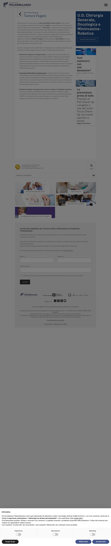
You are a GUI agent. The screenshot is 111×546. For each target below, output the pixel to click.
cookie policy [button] (78, 518)
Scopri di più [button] (10, 542)
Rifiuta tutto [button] (83, 542)
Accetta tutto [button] (101, 542)
